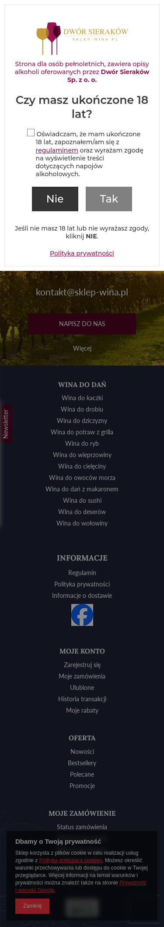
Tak (109, 199)
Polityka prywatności (82, 253)
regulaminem (57, 150)
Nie (55, 199)
